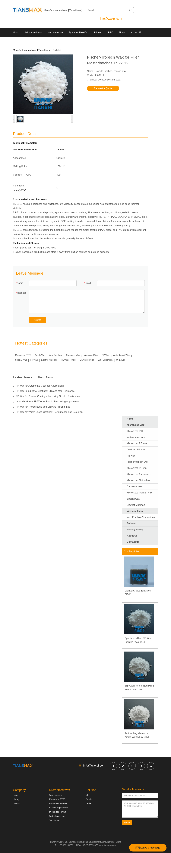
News (122, 32)
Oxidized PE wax (136, 449)
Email (88, 283)
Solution (97, 32)
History (16, 799)
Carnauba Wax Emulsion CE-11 (138, 592)
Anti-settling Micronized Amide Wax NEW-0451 (137, 735)
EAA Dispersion (87, 360)
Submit (37, 320)
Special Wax (21, 360)
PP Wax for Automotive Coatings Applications (40, 385)
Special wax (133, 499)
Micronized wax (33, 32)
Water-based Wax (121, 355)
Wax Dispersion (105, 360)
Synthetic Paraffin (78, 32)
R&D (110, 32)
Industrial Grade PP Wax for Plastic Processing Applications (47, 401)
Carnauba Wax (73, 355)
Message (21, 293)
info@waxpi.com (111, 18)
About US (136, 32)
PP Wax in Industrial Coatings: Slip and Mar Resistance (45, 391)
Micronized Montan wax (139, 492)
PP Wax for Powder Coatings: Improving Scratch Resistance (48, 396)
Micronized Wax (90, 355)
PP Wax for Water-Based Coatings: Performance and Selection (49, 412)
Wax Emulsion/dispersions (141, 517)
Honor (16, 795)
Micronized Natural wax (139, 480)
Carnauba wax (134, 486)
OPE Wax (120, 360)
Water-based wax (136, 437)
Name (20, 283)
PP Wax (106, 355)
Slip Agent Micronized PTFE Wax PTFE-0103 (139, 687)
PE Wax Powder (68, 360)
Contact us (133, 542)
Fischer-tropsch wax (137, 462)
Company (19, 790)
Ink (87, 795)
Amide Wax (40, 355)
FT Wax (34, 360)
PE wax (131, 455)
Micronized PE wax (137, 443)
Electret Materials (49, 360)
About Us (132, 535)
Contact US (19, 41)
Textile (89, 803)
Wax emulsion (55, 32)
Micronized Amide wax (139, 474)
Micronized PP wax (137, 468)
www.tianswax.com (107, 845)
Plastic (89, 799)
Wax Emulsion (55, 355)
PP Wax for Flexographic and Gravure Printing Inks (43, 406)
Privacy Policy (135, 529)
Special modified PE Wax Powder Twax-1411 (138, 640)
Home (16, 32)
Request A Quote (103, 88)
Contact (16, 803)
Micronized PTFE (23, 355)
